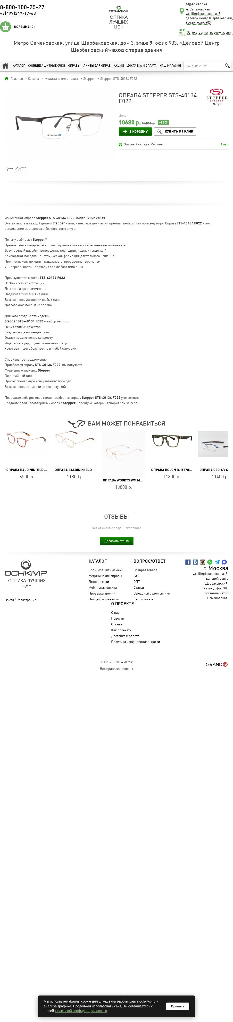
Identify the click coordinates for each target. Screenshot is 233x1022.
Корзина (24, 26)
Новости (117, 618)
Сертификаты (143, 599)
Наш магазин (170, 65)
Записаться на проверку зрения (210, 32)
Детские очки (99, 581)
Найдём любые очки (104, 599)
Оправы (74, 65)
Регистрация (26, 600)
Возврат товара (145, 570)
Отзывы (117, 624)
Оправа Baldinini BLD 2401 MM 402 (84, 470)
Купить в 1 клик (179, 131)
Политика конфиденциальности (135, 642)
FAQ (136, 576)
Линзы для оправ (97, 65)
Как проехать (121, 630)
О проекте (122, 604)
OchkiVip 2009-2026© (116, 662)
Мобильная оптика (103, 587)
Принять (177, 1006)
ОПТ (136, 581)
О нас (115, 612)
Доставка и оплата (142, 65)
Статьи (138, 587)
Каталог (19, 65)
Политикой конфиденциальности (81, 1011)
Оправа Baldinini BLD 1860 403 (32, 470)
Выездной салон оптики (151, 593)
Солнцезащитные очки (46, 65)
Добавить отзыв (116, 541)
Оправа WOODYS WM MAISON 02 (128, 480)
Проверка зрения (102, 593)
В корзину (138, 131)
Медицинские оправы (105, 576)
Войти (9, 600)
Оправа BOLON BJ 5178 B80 (173, 470)
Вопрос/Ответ (149, 561)
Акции (119, 65)
